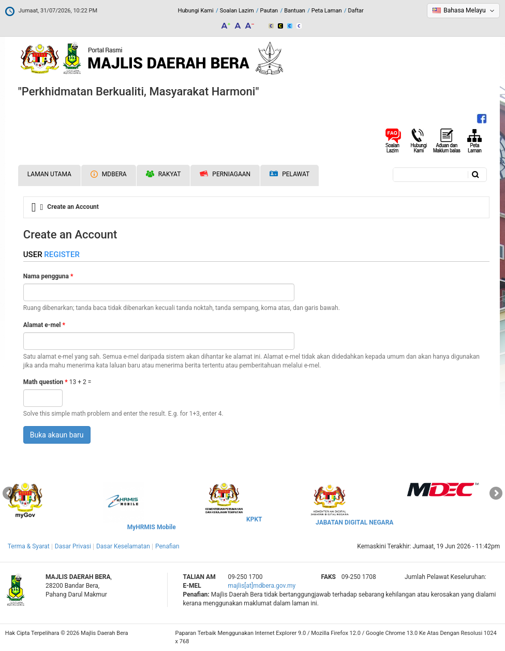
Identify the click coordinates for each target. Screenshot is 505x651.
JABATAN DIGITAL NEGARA (354, 522)
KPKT (254, 519)
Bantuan (294, 10)
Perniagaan (225, 174)
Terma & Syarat (29, 546)
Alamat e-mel (44, 325)
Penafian (167, 546)
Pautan (269, 10)
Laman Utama (49, 174)
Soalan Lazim (237, 10)
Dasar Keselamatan (123, 546)
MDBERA (109, 174)
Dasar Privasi (73, 546)
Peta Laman (326, 10)
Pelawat (289, 174)
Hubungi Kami (196, 10)
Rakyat (163, 174)
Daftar (355, 10)
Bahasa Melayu (464, 10)
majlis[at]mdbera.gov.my (261, 585)
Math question (45, 382)
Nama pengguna (48, 276)
